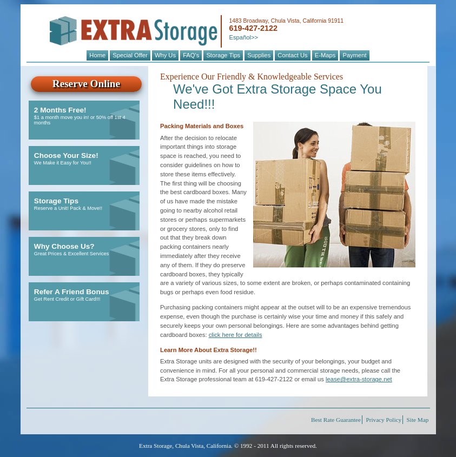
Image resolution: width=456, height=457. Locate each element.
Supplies (258, 55)
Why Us (165, 55)
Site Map (418, 419)
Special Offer (130, 55)
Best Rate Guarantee (336, 419)
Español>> (243, 37)
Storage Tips (223, 55)
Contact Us (292, 55)
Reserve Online (86, 83)
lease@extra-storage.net (359, 379)
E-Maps (325, 55)
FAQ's (191, 55)
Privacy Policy (384, 419)
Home (97, 55)
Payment (354, 55)
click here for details (235, 335)
